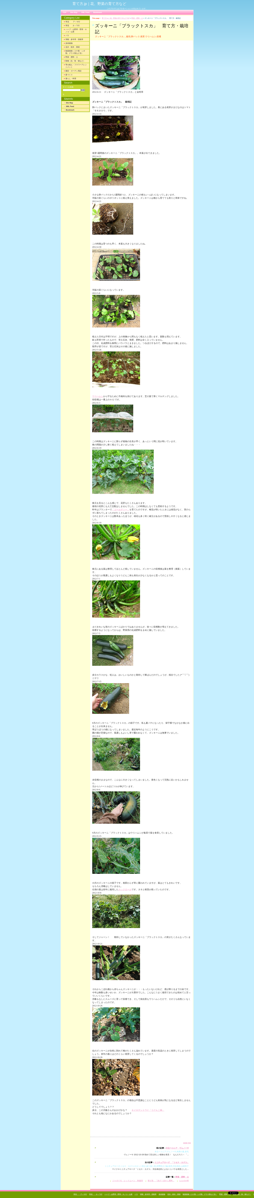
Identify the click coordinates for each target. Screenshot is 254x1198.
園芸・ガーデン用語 (73, 71)
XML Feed (85, 12)
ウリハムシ (97, 396)
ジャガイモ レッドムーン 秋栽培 (127, 1181)
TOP (64, 12)
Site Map (73, 12)
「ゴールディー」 (120, 509)
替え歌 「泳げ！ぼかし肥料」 (161, 1181)
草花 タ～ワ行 (72, 26)
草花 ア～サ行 (72, 22)
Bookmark (97, 12)
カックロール (125, 889)
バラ (67, 36)
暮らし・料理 (70, 79)
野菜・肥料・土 (137, 18)
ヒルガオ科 (184, 1181)
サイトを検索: (68, 87)
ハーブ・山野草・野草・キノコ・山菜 (76, 30)
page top (187, 1143)
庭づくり (69, 75)
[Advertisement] (126, 49)
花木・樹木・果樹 (72, 47)
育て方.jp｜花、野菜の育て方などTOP (116, 18)
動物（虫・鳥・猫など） (75, 61)
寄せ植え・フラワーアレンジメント (76, 66)
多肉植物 (69, 43)
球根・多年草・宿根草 (74, 39)
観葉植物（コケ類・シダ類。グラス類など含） (75, 52)
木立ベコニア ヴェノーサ (177, 1148)
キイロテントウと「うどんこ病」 (148, 1110)
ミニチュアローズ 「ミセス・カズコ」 (171, 1162)
